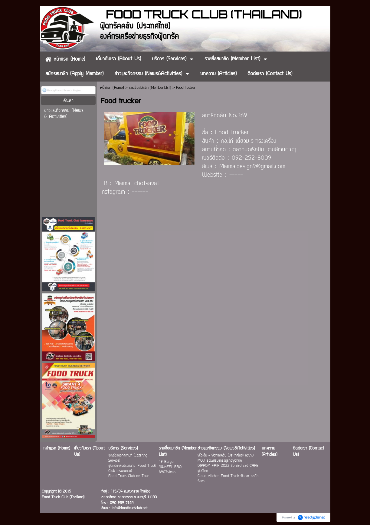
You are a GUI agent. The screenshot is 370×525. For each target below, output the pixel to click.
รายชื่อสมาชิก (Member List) (150, 88)
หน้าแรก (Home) (112, 88)
